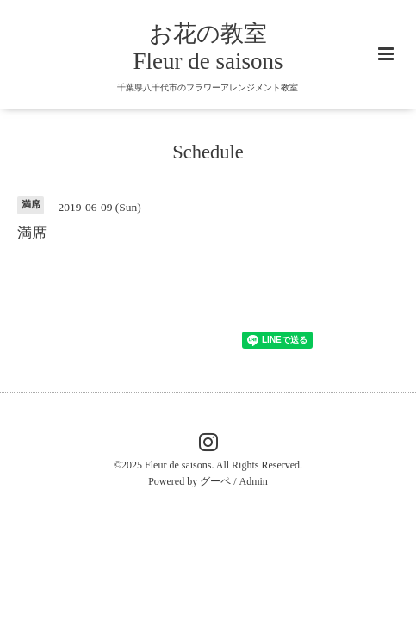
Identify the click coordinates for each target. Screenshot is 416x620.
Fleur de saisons (178, 465)
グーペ (215, 481)
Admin (253, 481)
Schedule (207, 152)
